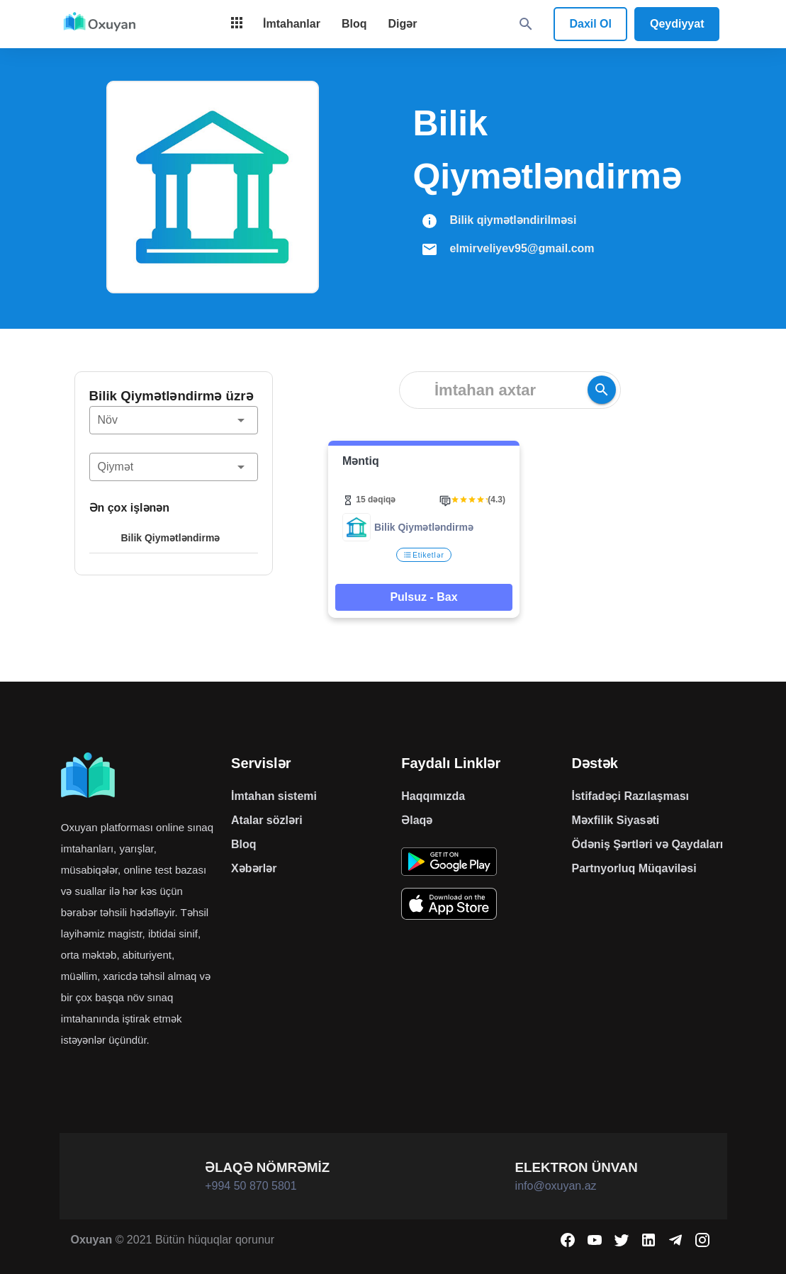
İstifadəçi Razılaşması (630, 796)
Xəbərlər (253, 868)
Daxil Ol (590, 24)
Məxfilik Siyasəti (615, 820)
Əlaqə (416, 820)
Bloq (244, 844)
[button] (173, 420)
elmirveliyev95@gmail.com (521, 248)
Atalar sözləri (267, 820)
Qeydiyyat (677, 24)
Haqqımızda (433, 796)
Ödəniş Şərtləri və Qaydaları (647, 844)
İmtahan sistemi (274, 796)
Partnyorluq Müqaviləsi (633, 868)
